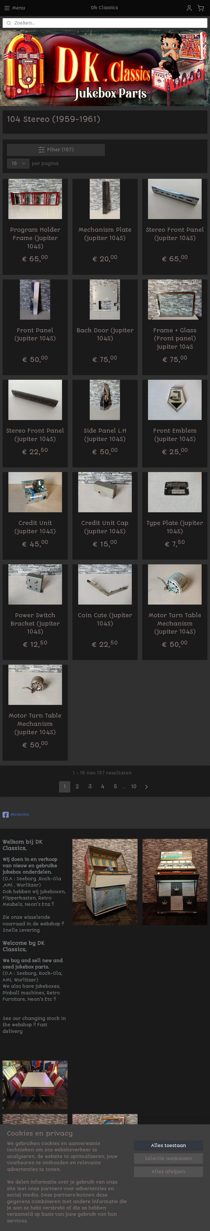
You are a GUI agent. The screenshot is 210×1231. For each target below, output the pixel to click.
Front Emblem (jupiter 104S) (175, 434)
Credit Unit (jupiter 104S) (35, 527)
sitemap (105, 1220)
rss (120, 1220)
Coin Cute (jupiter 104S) (105, 619)
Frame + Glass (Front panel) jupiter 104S (174, 338)
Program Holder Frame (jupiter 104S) (35, 238)
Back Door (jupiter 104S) (105, 334)
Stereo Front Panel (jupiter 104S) (175, 234)
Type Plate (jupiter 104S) (175, 527)
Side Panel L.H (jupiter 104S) (105, 434)
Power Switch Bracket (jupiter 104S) (35, 623)
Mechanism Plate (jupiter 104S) (105, 234)
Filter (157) (56, 149)
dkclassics (16, 814)
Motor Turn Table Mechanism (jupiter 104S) (175, 623)
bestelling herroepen (147, 1220)
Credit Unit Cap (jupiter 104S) (104, 527)
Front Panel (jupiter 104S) (35, 334)
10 (133, 786)
